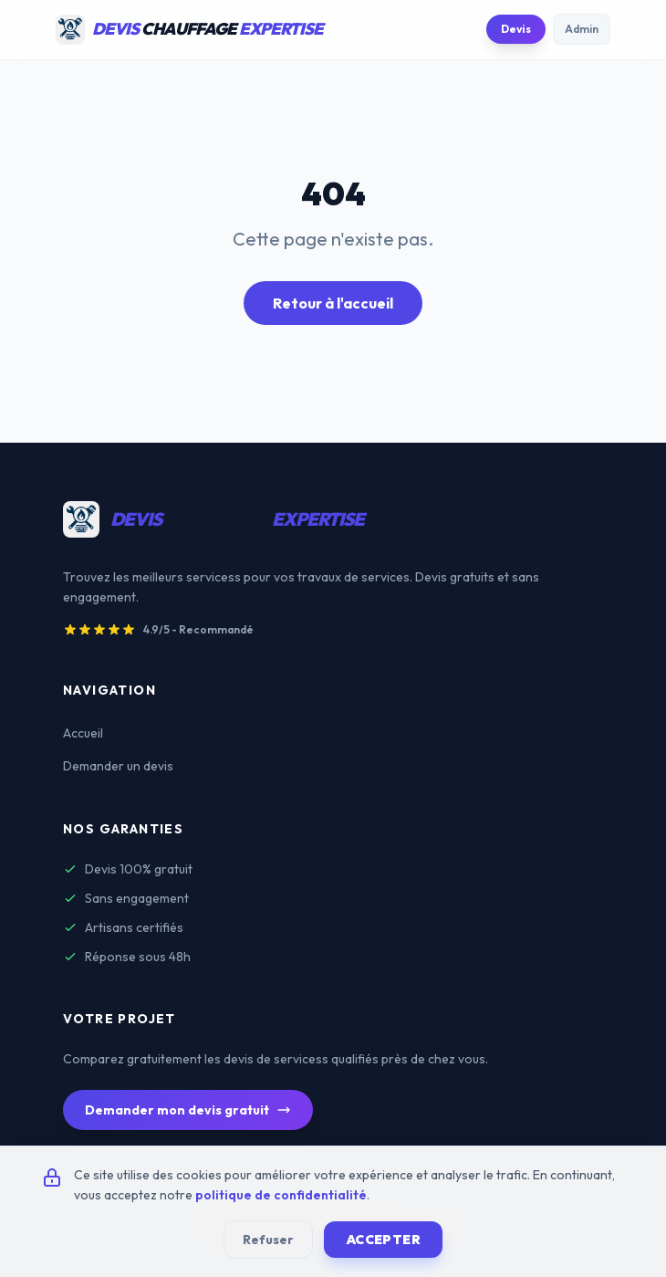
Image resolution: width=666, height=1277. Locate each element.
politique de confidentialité (281, 1195)
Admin (581, 29)
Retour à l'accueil (333, 303)
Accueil (83, 733)
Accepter (383, 1239)
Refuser (268, 1239)
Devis (516, 29)
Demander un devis (118, 766)
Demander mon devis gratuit (188, 1110)
